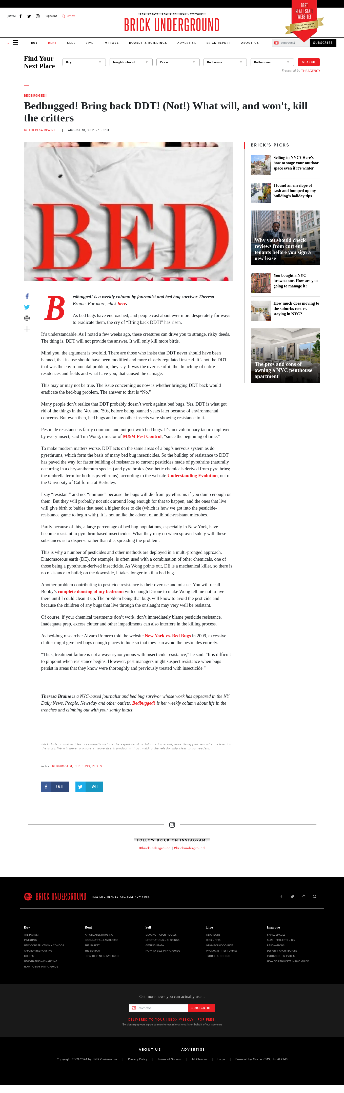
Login (221, 1059)
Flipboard (51, 16)
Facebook (20, 16)
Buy (34, 43)
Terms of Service (169, 1059)
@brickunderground (155, 848)
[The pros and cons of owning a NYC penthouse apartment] (285, 355)
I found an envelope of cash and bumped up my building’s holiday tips (295, 190)
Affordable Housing (38, 950)
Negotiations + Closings (162, 940)
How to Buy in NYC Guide (41, 966)
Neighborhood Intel (220, 945)
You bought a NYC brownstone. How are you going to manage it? (296, 280)
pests (97, 766)
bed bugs (82, 766)
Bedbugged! (35, 95)
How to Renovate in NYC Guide (288, 961)
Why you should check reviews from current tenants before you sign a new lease (283, 249)
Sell (71, 43)
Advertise (186, 43)
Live (90, 43)
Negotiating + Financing (40, 961)
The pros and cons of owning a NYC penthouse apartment (283, 370)
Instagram (37, 16)
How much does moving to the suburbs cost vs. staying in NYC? (296, 308)
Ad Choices (199, 1059)
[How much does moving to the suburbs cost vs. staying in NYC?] (261, 311)
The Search (92, 950)
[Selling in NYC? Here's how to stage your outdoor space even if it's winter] (261, 165)
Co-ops (29, 956)
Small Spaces (276, 934)
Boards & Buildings (148, 43)
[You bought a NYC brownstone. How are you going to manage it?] (261, 283)
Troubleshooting (218, 956)
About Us (250, 43)
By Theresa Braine (40, 130)
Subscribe (201, 1008)
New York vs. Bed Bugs (168, 635)
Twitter (29, 16)
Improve (111, 43)
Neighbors (213, 934)
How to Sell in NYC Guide (163, 950)
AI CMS (282, 1059)
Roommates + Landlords (101, 940)
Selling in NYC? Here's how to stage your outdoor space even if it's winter (296, 162)
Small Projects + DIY (281, 940)
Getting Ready (155, 945)
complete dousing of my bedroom (91, 591)
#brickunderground (189, 848)
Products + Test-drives (221, 950)
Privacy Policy (138, 1059)
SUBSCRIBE (323, 43)
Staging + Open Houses (161, 934)
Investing (30, 940)
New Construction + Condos (44, 945)
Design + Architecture (282, 950)
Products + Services (281, 956)
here (122, 303)
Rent (88, 927)
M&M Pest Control (142, 436)
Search (308, 62)
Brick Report (219, 43)
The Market (31, 934)
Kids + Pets (213, 940)
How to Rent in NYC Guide (102, 956)
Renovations (276, 945)
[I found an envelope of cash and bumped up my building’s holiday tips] (261, 193)
